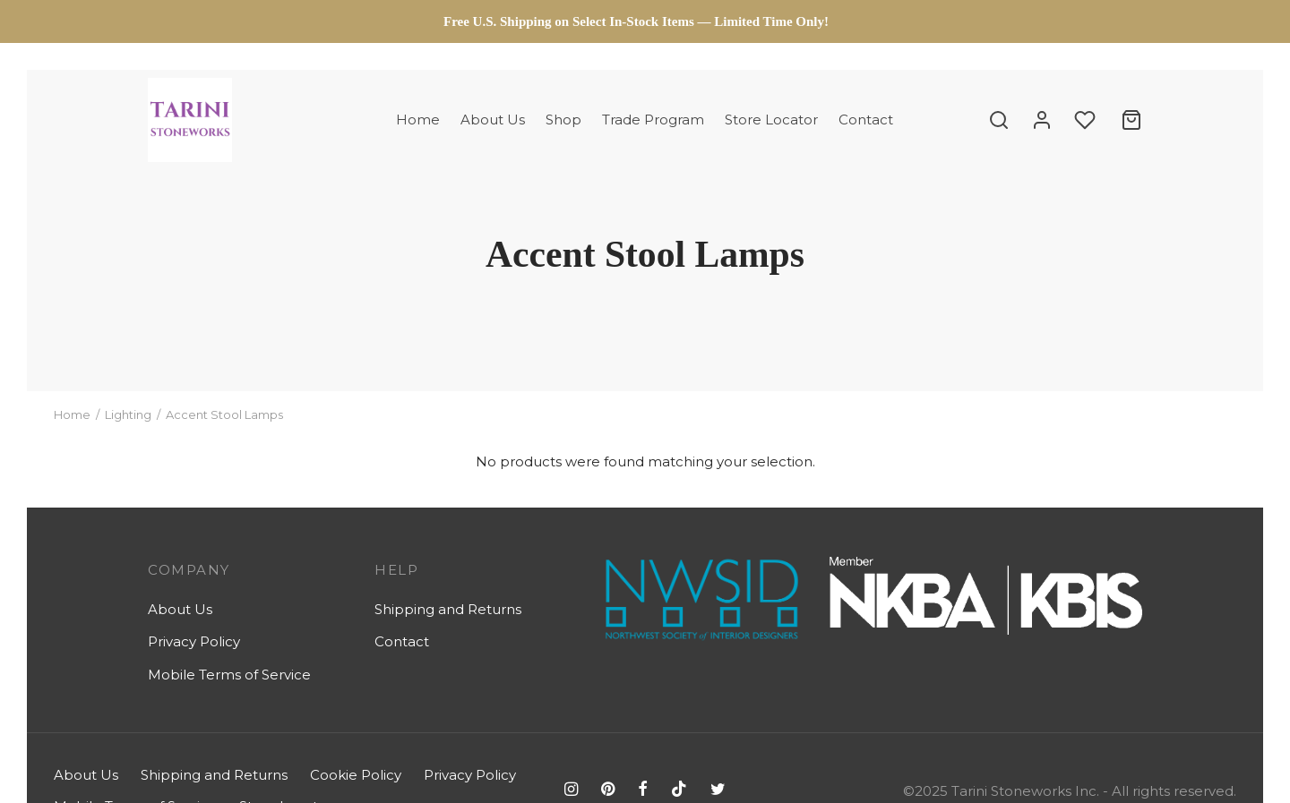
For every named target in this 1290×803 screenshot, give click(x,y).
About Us (492, 119)
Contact (865, 119)
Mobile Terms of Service (229, 674)
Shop (563, 119)
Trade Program (653, 119)
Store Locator (771, 119)
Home (418, 119)
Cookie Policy (355, 774)
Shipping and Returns (447, 609)
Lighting (128, 414)
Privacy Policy (194, 641)
